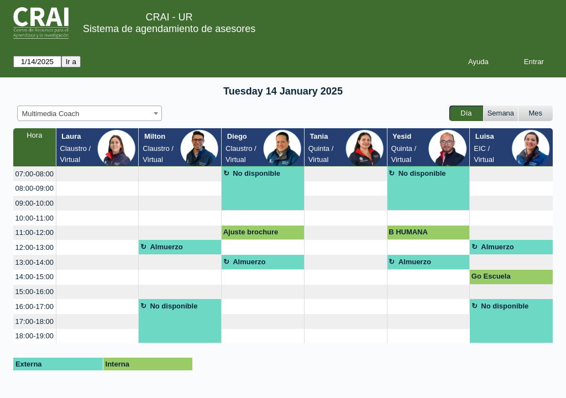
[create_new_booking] (97, 173)
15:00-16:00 (34, 291)
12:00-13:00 (34, 247)
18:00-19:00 (34, 336)
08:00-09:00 (34, 188)
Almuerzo (166, 247)
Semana (501, 113)
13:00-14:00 (34, 262)
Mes (536, 113)
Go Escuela (491, 276)
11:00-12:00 (34, 232)
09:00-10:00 (34, 203)
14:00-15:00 (34, 277)
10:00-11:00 (34, 218)
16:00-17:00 (34, 306)
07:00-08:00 (34, 174)
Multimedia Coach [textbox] (51, 113)
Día (465, 113)
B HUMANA (408, 232)
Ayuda (478, 61)
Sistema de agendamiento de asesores (169, 28)
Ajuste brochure (251, 232)
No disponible (256, 173)
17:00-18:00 (34, 321)
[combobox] (89, 113)
